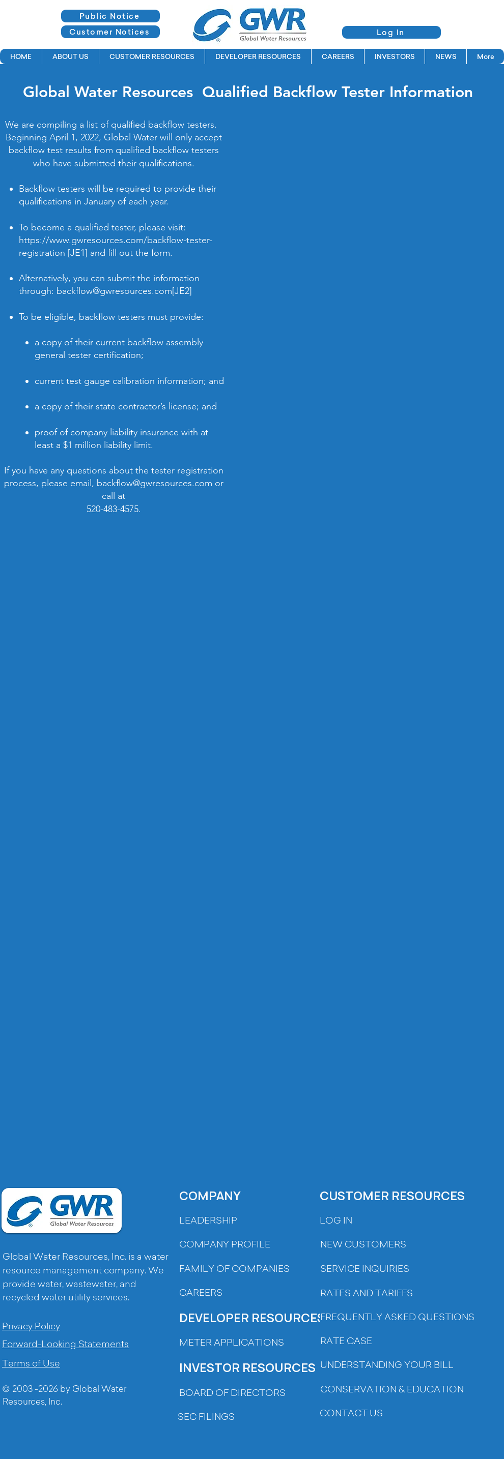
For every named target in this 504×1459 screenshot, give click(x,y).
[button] (70, 56)
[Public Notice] (110, 16)
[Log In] (391, 32)
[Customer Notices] (110, 31)
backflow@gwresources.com (114, 290)
